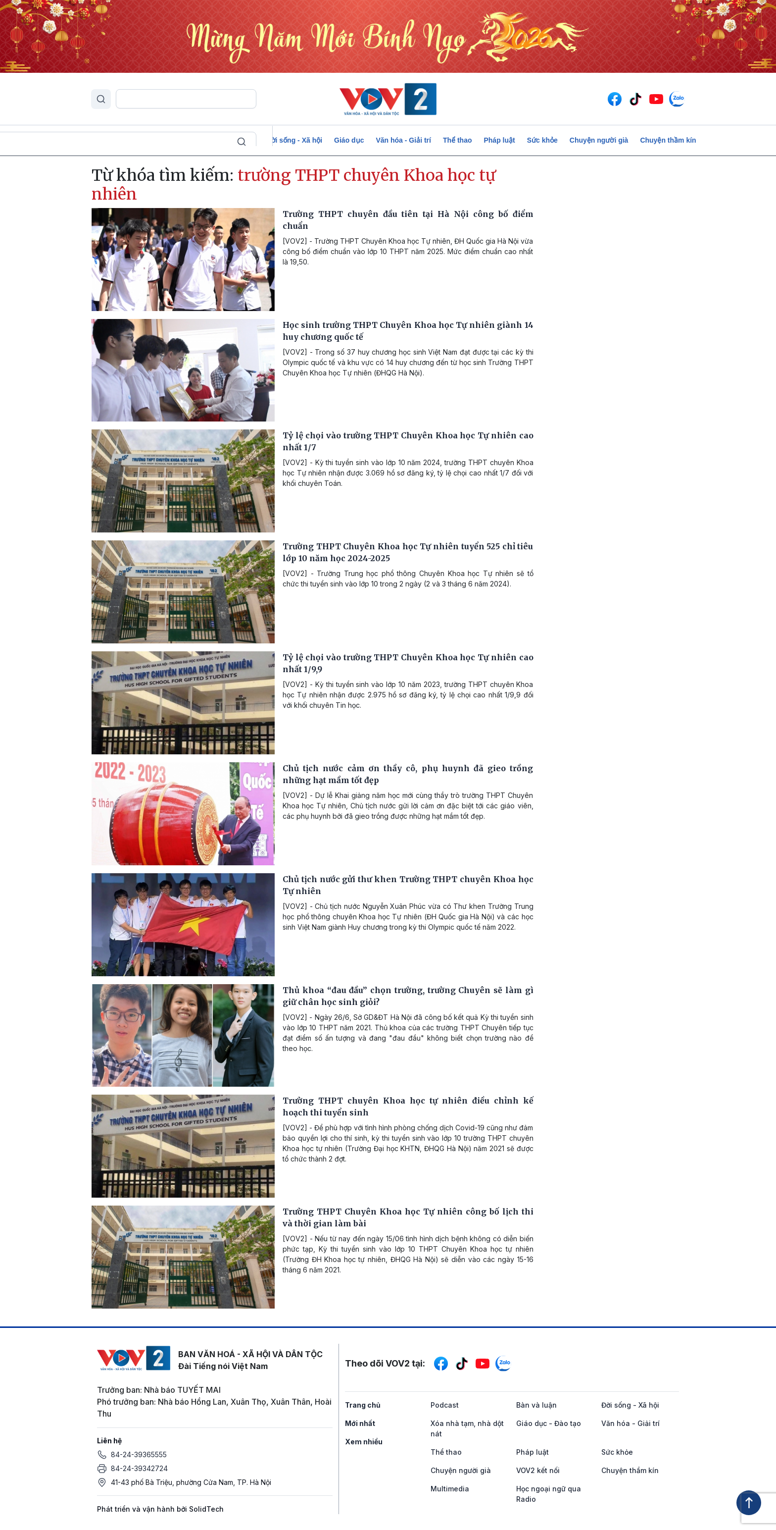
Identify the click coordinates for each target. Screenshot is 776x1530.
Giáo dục (349, 140)
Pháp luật (499, 140)
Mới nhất (360, 1423)
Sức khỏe (542, 140)
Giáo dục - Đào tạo (548, 1423)
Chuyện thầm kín (668, 140)
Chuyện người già (599, 140)
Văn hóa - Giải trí (403, 140)
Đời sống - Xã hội (294, 140)
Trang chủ (363, 1405)
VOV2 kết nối (538, 1470)
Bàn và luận (234, 140)
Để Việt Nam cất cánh (168, 140)
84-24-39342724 (139, 1468)
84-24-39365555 (139, 1454)
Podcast (107, 140)
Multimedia (450, 1488)
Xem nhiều (364, 1441)
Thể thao (457, 140)
